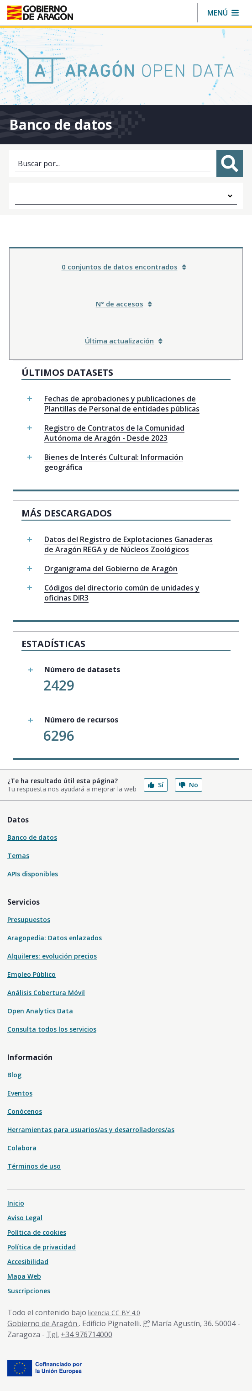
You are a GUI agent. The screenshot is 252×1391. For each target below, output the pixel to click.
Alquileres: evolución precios (52, 956)
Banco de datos (32, 837)
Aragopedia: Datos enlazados (54, 937)
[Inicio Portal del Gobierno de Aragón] (40, 12)
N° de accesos (124, 303)
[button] (223, 12)
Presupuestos (28, 919)
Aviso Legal (24, 1217)
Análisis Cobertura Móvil (46, 992)
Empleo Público (31, 974)
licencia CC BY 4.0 (114, 1312)
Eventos (19, 1093)
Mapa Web (24, 1276)
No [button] (188, 784)
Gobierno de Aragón (43, 1323)
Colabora (22, 1147)
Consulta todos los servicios (51, 1029)
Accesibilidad (27, 1261)
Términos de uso (34, 1166)
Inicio (15, 1203)
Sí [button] (155, 784)
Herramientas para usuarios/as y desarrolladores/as (90, 1129)
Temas (18, 855)
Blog (14, 1074)
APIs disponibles (32, 873)
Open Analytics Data (40, 1010)
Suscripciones (28, 1290)
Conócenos (24, 1111)
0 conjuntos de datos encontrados (124, 266)
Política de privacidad (41, 1247)
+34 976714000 (86, 1334)
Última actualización (124, 340)
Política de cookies (36, 1232)
